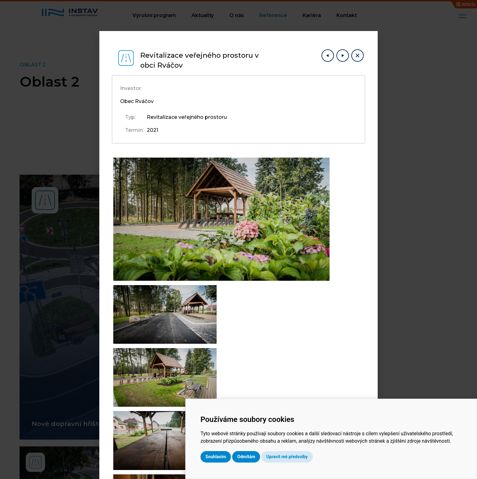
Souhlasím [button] (268, 456)
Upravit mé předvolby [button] (339, 456)
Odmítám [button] (299, 456)
